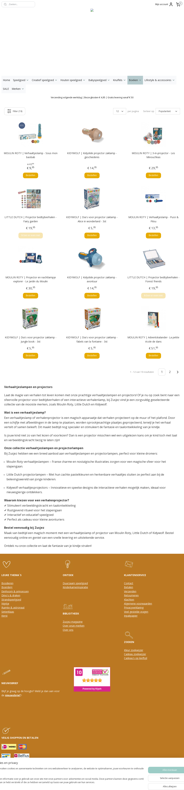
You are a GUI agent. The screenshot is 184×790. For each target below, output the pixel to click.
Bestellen (30, 175)
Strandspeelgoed (11, 599)
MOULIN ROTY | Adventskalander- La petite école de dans (153, 339)
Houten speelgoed (72, 80)
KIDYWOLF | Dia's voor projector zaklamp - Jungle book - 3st (30, 339)
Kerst (4, 615)
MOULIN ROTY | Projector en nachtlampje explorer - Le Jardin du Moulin (30, 279)
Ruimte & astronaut (13, 607)
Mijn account (164, 4)
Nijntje (5, 603)
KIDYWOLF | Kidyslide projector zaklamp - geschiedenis (92, 155)
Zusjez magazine (73, 621)
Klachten (129, 599)
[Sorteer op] (168, 111)
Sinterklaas (7, 611)
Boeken (135, 80)
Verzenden (130, 591)
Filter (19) (14, 111)
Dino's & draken (10, 595)
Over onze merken (73, 625)
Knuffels (119, 80)
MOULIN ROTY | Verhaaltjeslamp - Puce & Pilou (153, 219)
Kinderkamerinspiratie (75, 587)
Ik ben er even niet (30, 235)
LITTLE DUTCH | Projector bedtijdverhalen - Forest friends (153, 279)
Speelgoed (21, 80)
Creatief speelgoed (44, 80)
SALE (6, 88)
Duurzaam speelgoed (75, 583)
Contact (128, 583)
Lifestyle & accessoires (159, 80)
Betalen (128, 587)
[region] (68, 777)
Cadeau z (129, 654)
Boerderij (6, 587)
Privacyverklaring (134, 607)
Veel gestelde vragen (136, 611)
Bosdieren (7, 583)
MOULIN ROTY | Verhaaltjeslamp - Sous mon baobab (30, 155)
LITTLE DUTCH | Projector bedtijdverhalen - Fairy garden (31, 219)
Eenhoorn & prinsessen (15, 591)
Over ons (68, 630)
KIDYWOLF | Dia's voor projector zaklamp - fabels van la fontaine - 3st (92, 339)
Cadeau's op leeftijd (135, 658)
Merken (18, 88)
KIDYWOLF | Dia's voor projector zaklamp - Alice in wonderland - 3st (92, 219)
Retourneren (131, 595)
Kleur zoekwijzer (133, 650)
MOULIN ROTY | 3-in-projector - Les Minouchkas (153, 155)
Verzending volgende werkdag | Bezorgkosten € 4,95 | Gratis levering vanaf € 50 (92, 97)
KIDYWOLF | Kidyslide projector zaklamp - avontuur (92, 279)
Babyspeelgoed (99, 80)
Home (6, 80)
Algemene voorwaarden (138, 603)
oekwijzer (140, 654)
